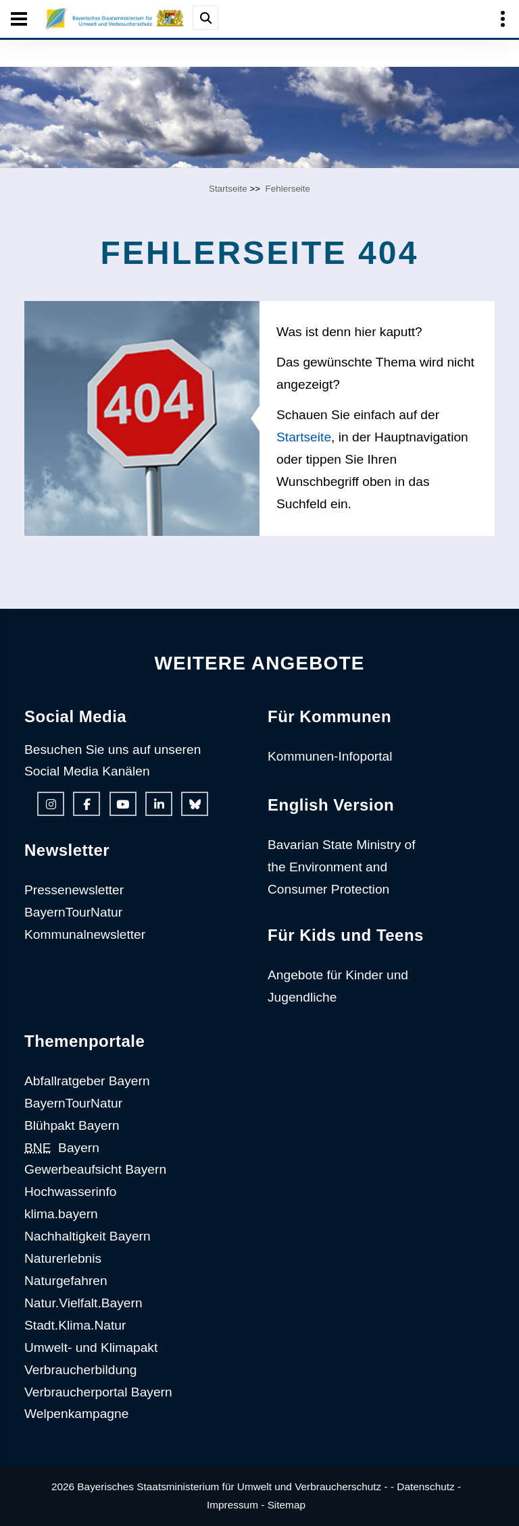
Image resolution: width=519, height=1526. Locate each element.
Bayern (61, 1148)
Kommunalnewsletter (84, 934)
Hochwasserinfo (70, 1191)
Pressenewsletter (74, 890)
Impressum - (235, 1504)
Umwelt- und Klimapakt (90, 1347)
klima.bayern (61, 1214)
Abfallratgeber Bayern (87, 1081)
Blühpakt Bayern (72, 1125)
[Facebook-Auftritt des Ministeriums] (86, 804)
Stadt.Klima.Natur (75, 1325)
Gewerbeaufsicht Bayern (95, 1169)
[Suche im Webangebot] (205, 17)
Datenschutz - (429, 1486)
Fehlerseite (288, 189)
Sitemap (286, 1504)
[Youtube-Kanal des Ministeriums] (123, 804)
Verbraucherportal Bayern (98, 1392)
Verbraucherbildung (80, 1370)
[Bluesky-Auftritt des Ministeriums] (194, 804)
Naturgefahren (65, 1281)
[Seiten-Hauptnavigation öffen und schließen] (19, 19)
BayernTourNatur (73, 912)
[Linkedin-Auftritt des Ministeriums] (158, 804)
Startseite (228, 189)
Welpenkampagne (76, 1414)
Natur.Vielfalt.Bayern (83, 1303)
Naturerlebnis (62, 1258)
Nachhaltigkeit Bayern (87, 1236)
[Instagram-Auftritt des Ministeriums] (50, 804)
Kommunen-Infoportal (330, 756)
